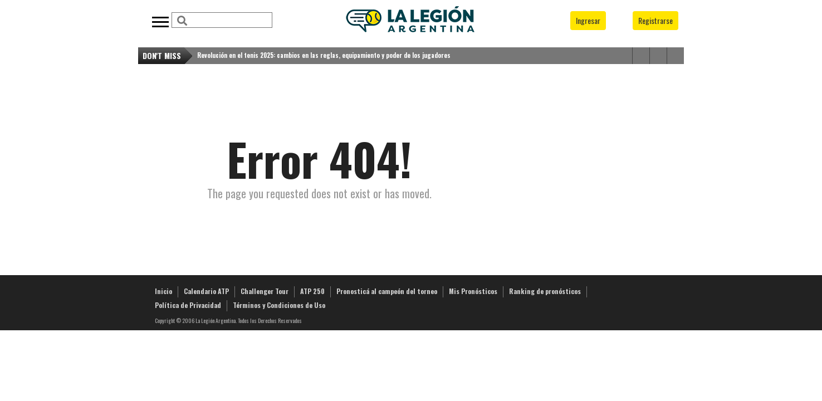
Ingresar (588, 20)
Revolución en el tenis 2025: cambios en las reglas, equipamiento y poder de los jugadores (324, 55)
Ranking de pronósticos (545, 291)
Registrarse (655, 20)
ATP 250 (312, 291)
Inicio (163, 291)
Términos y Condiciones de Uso (279, 305)
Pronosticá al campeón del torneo (386, 291)
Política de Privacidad (188, 305)
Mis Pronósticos (473, 291)
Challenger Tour (264, 291)
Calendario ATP (206, 291)
